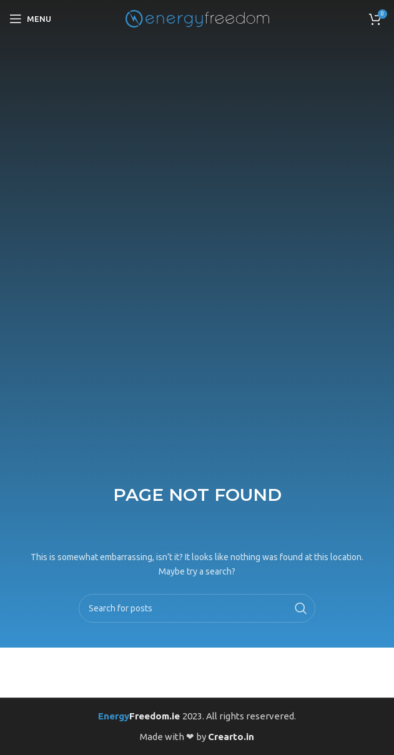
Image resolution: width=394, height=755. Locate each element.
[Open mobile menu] (30, 18)
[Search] (197, 608)
